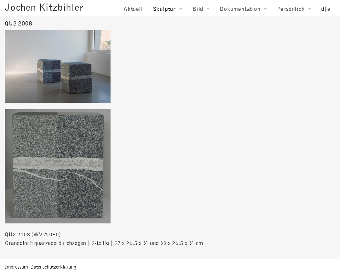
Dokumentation (240, 9)
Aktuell (133, 9)
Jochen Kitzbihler (44, 7)
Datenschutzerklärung (53, 266)
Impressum (16, 266)
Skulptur (164, 9)
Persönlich (291, 9)
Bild (197, 9)
